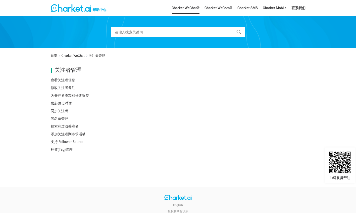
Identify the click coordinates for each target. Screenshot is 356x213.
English (178, 205)
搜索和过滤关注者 (65, 126)
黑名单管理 (59, 119)
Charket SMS (247, 8)
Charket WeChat (73, 56)
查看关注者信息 (63, 80)
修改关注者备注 (63, 88)
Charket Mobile (274, 8)
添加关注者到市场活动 (68, 134)
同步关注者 (59, 111)
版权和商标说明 (178, 211)
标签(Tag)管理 (62, 149)
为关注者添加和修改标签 (70, 95)
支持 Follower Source (67, 142)
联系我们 (298, 8)
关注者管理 (97, 56)
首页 (54, 56)
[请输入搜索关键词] (178, 32)
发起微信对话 (61, 103)
